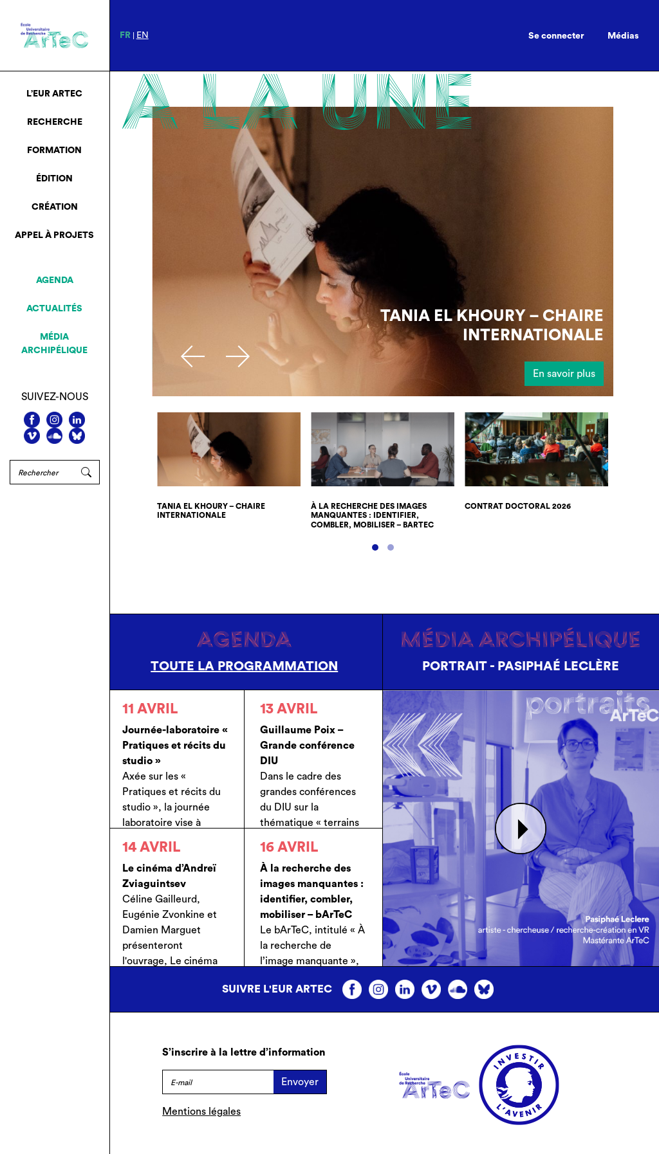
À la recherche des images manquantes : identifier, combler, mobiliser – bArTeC (372, 515)
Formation (54, 150)
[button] (375, 547)
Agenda (54, 280)
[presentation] (193, 356)
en (142, 35)
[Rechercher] (41, 472)
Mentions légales (201, 1111)
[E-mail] (218, 1082)
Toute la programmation (244, 666)
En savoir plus (564, 374)
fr (125, 35)
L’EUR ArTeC (54, 93)
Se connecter (556, 36)
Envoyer (300, 1082)
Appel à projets (54, 235)
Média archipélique (54, 344)
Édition (54, 178)
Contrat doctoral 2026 (518, 506)
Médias (623, 36)
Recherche (54, 122)
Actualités (54, 308)
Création (55, 207)
